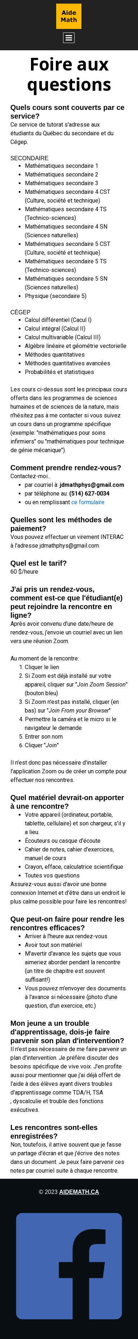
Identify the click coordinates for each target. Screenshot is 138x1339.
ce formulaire (87, 502)
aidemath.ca (79, 1192)
